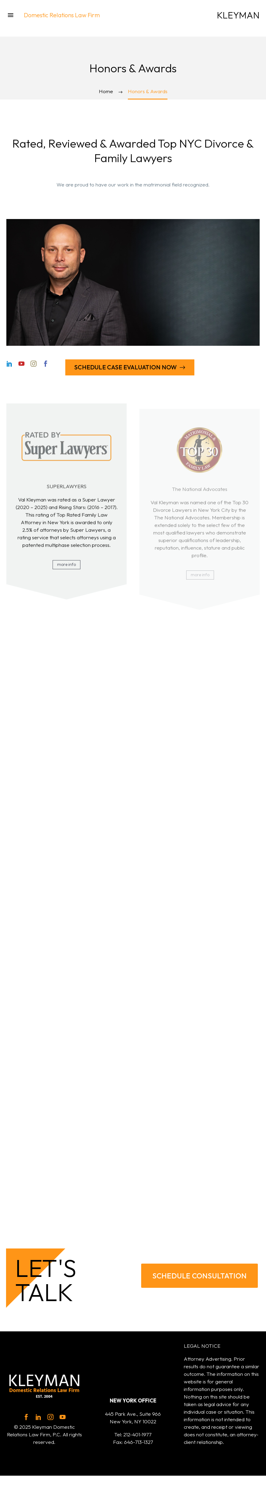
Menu (10, 15)
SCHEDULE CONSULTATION (199, 1275)
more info (67, 569)
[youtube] (63, 1417)
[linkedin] (38, 1417)
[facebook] (26, 1417)
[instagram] (50, 1417)
